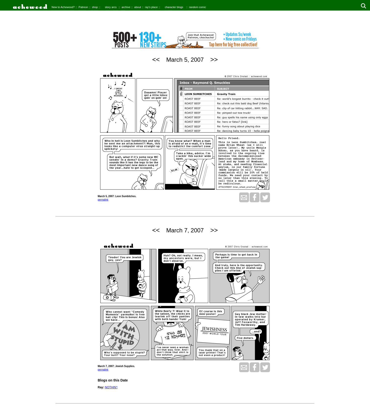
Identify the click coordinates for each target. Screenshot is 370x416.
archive (126, 7)
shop (95, 7)
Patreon (83, 7)
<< (156, 59)
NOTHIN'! (111, 387)
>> (214, 59)
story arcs (111, 7)
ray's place (151, 7)
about (137, 7)
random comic (197, 7)
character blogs (174, 7)
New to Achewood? (63, 7)
